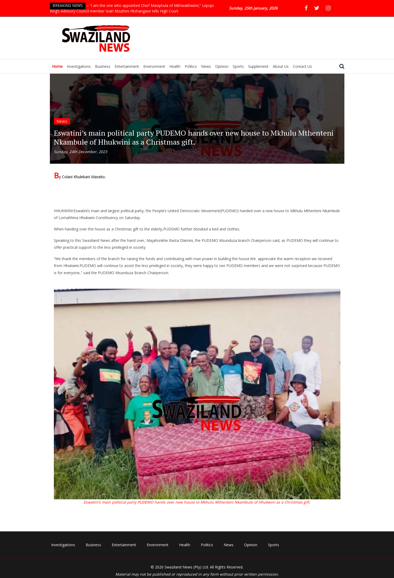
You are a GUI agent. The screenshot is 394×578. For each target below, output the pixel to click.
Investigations (79, 66)
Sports (238, 66)
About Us (281, 66)
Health (174, 66)
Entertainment (127, 66)
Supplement (258, 66)
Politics (191, 66)
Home (57, 66)
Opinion (221, 66)
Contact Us (302, 66)
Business (102, 66)
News (206, 66)
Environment (154, 66)
